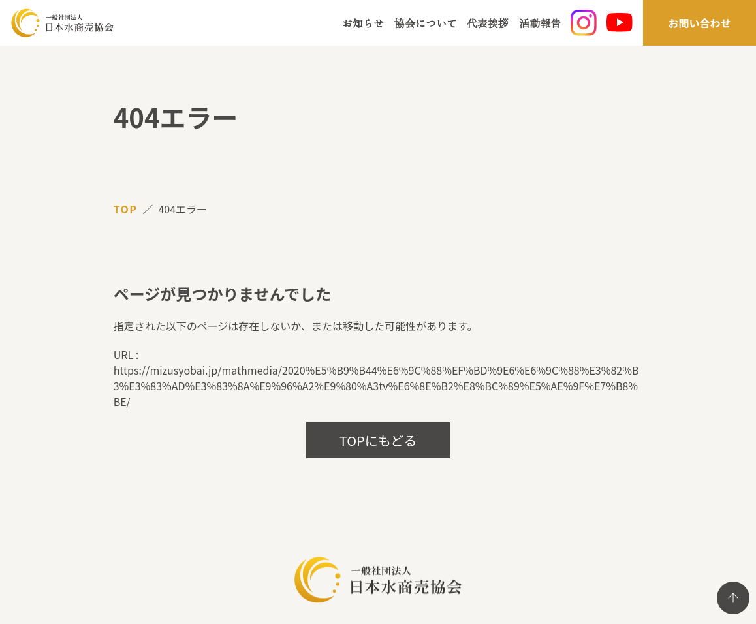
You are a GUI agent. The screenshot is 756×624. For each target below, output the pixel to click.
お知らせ (363, 23)
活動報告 (540, 23)
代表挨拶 (488, 23)
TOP (126, 209)
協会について (425, 23)
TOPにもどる (378, 440)
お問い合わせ (699, 23)
